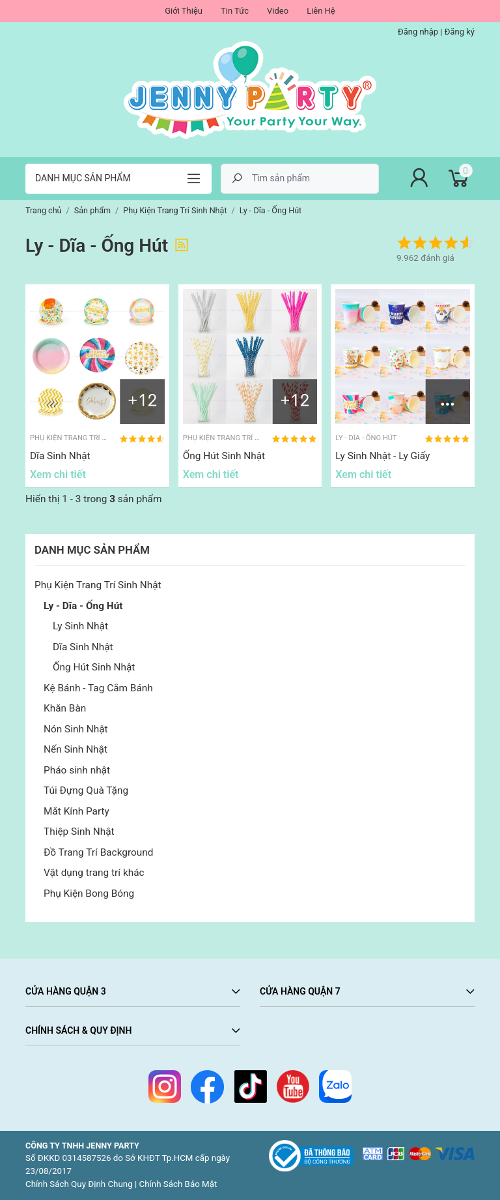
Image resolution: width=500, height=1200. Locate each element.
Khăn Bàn (65, 708)
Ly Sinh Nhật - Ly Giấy (382, 456)
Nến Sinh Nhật (75, 749)
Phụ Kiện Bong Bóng (89, 893)
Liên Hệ (321, 11)
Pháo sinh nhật (77, 770)
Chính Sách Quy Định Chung (79, 1184)
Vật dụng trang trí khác (94, 872)
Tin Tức (235, 11)
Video (277, 11)
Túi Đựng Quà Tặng (86, 790)
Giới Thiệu (183, 11)
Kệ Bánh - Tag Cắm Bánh (98, 688)
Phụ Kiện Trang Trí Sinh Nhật (98, 585)
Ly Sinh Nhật (80, 626)
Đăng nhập (418, 32)
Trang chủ (43, 210)
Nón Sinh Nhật (76, 729)
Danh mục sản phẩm (83, 178)
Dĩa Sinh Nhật (83, 647)
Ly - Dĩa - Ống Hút (83, 606)
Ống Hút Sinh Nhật (94, 667)
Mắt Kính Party (76, 811)
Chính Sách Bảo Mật (178, 1184)
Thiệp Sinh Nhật (79, 831)
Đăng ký (460, 32)
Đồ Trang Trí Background (98, 852)
